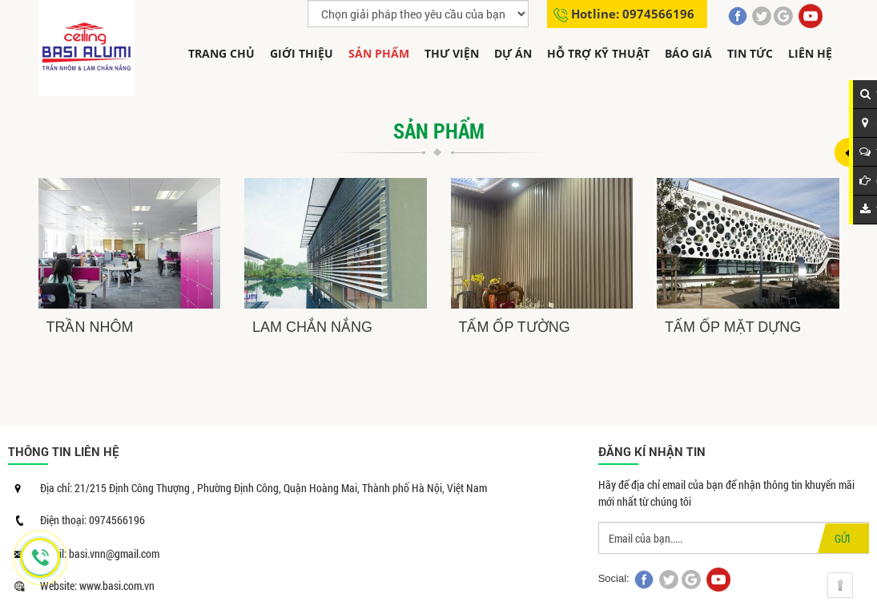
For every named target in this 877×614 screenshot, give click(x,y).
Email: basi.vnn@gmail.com (99, 553)
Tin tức (750, 53)
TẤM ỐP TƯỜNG (514, 327)
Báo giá (688, 53)
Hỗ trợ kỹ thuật (598, 53)
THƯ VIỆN (451, 53)
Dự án (513, 53)
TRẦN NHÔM (90, 327)
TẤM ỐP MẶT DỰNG (733, 327)
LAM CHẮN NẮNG (312, 327)
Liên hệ (810, 53)
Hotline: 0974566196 (632, 14)
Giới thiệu (301, 53)
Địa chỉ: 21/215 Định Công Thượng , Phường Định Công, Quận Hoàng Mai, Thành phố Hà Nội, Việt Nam (263, 487)
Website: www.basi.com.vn (97, 585)
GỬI (843, 538)
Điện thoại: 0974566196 (92, 519)
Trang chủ (221, 53)
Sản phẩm (378, 53)
